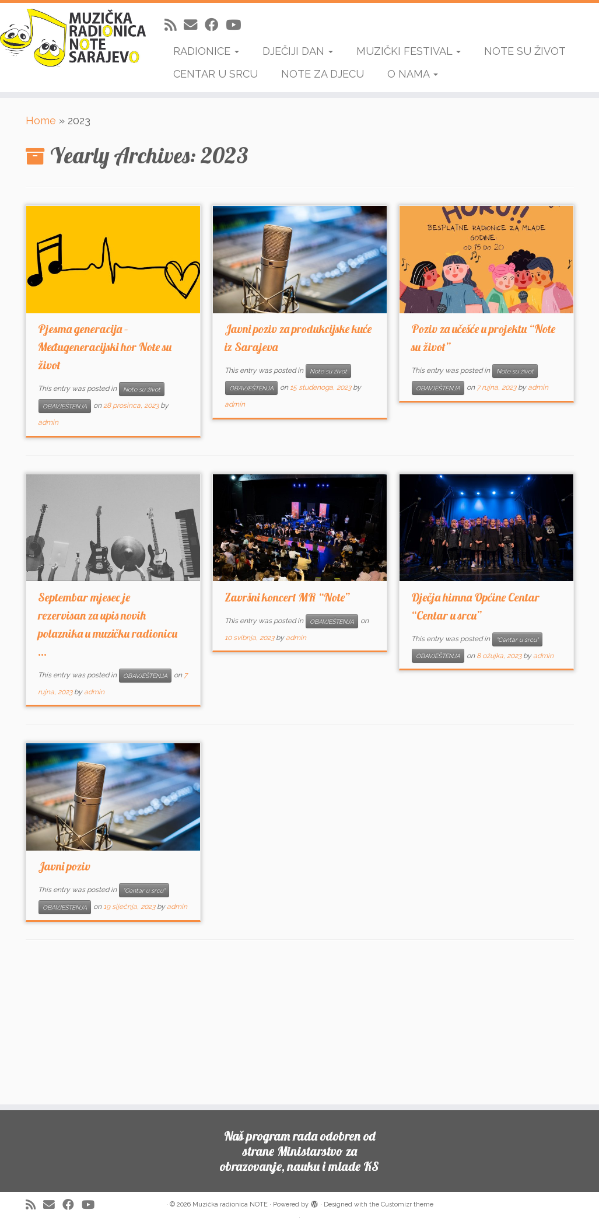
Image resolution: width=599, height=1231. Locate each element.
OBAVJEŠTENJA (65, 406)
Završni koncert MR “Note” (287, 597)
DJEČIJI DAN (297, 51)
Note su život (141, 389)
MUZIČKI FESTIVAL (408, 51)
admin (48, 422)
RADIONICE (206, 51)
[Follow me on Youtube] (237, 25)
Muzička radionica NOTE (230, 1204)
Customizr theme (407, 1204)
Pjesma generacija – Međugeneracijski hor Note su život (104, 346)
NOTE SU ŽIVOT (525, 51)
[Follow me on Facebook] (215, 25)
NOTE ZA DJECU (322, 74)
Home (41, 120)
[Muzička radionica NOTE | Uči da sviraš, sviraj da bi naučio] (70, 38)
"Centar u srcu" (517, 639)
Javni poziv (64, 866)
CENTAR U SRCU (215, 74)
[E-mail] (194, 25)
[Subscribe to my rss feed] (174, 25)
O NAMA (412, 74)
